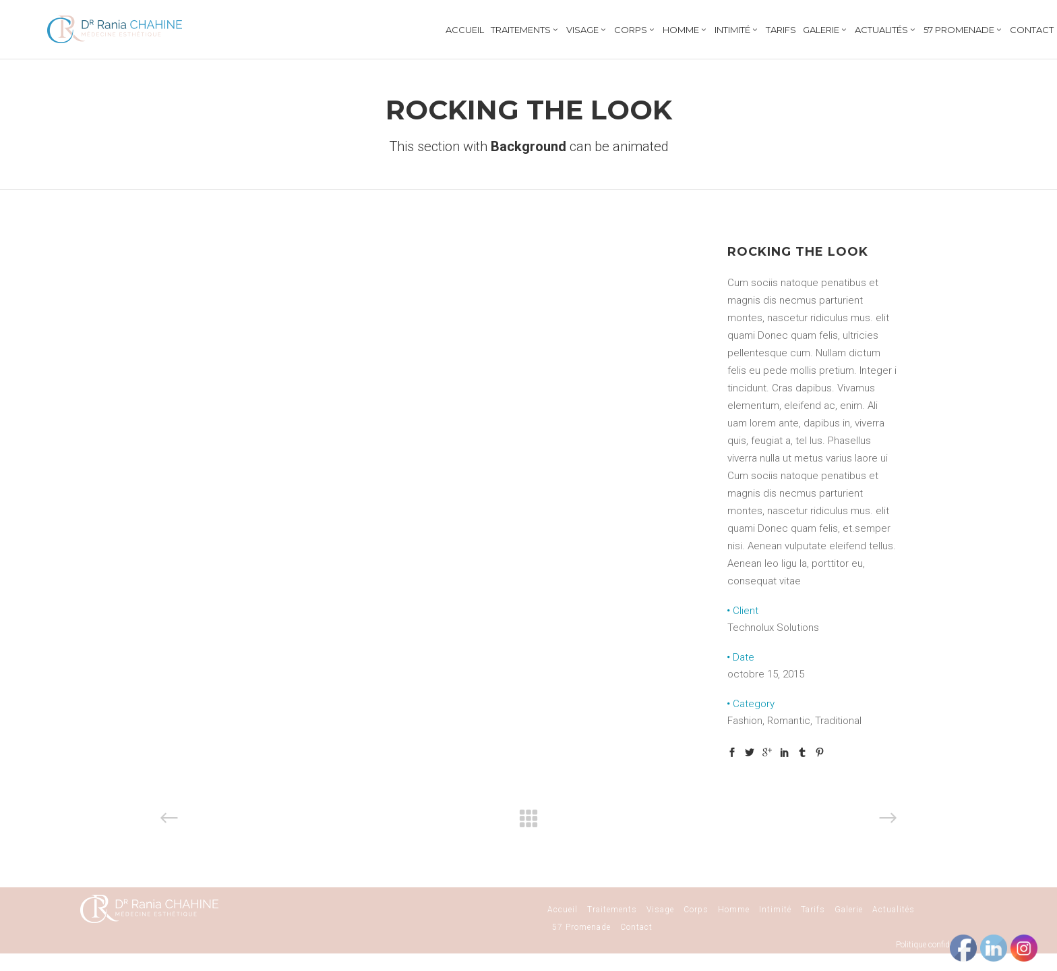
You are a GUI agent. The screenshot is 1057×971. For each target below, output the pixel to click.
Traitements (612, 909)
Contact (636, 927)
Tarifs (813, 909)
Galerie (849, 909)
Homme (734, 909)
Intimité (775, 909)
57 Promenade (581, 927)
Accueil (562, 909)
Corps (696, 909)
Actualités (893, 909)
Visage (660, 909)
